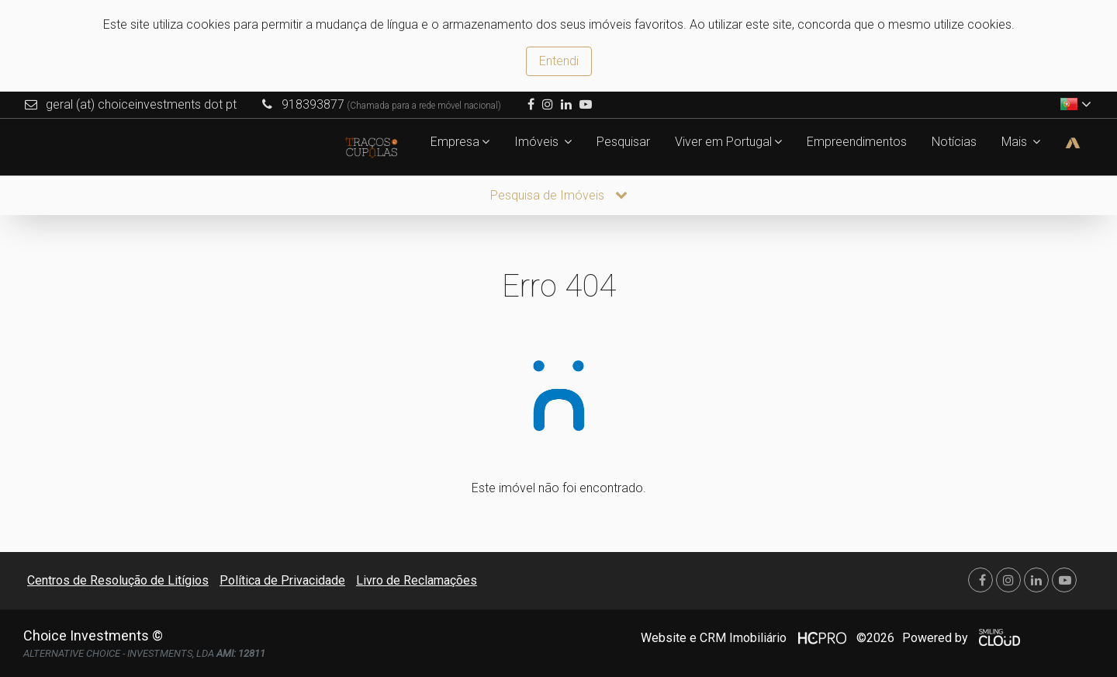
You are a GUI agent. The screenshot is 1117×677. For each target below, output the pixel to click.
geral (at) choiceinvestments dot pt (141, 104)
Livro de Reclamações (416, 580)
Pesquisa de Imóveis (559, 195)
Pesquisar (623, 141)
